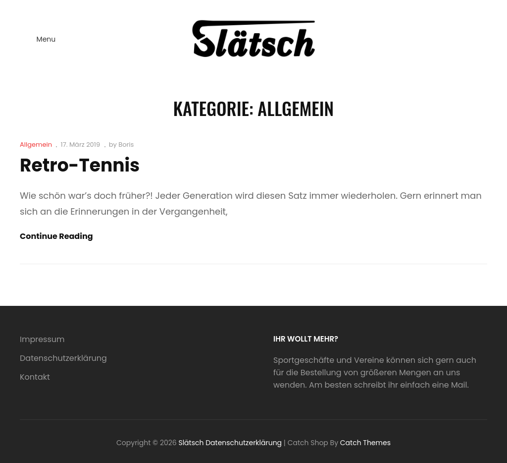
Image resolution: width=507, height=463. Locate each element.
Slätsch (190, 443)
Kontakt (35, 377)
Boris (126, 144)
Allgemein (36, 144)
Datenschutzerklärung (63, 358)
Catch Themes (365, 443)
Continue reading (56, 236)
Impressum (42, 339)
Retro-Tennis (80, 165)
